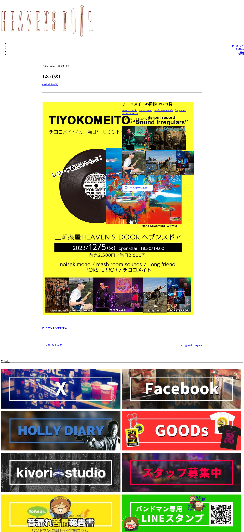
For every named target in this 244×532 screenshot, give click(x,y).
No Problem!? (55, 345)
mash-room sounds (163, 110)
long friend (180, 110)
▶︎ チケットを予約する (54, 328)
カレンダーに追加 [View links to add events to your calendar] (138, 188)
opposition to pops (193, 345)
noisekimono (145, 110)
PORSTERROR (130, 113)
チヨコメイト (129, 110)
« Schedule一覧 (50, 84)
